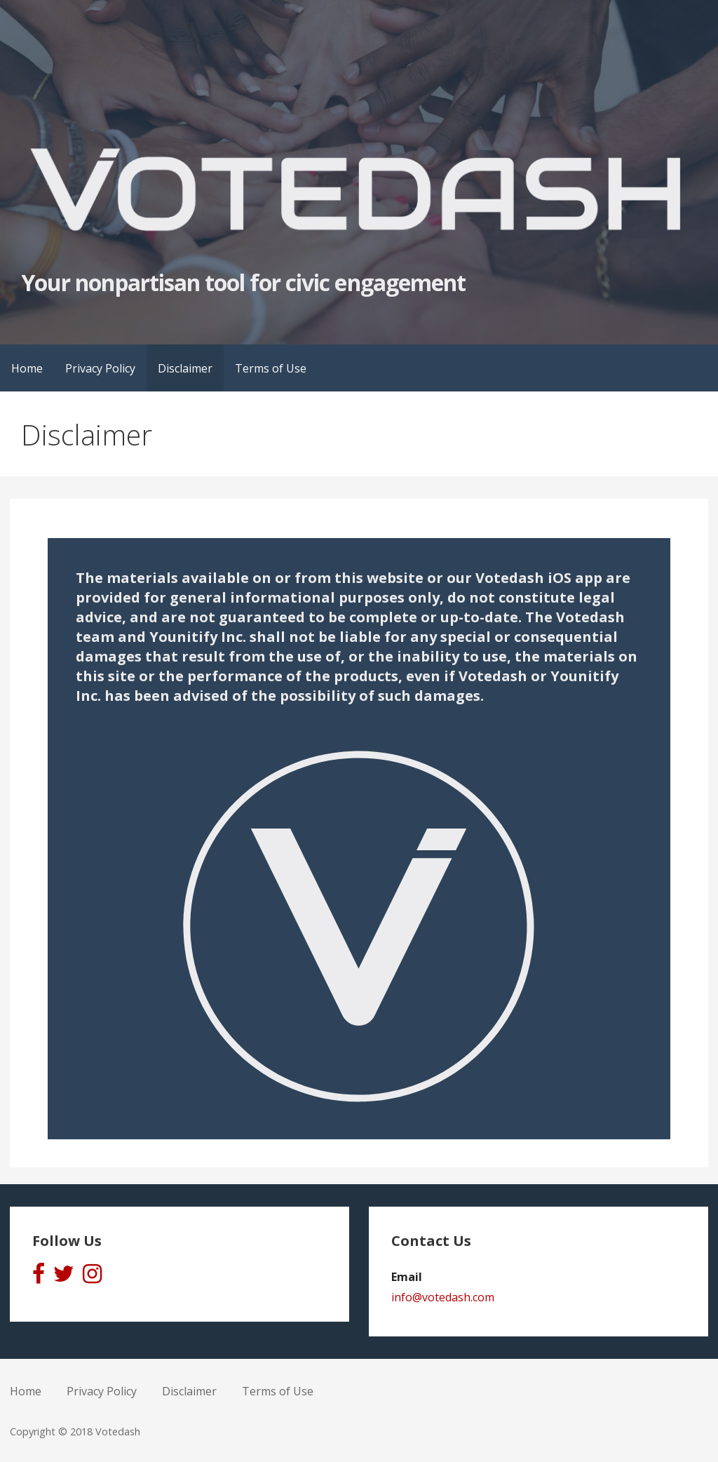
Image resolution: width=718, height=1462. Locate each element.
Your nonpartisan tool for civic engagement (243, 282)
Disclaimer (185, 368)
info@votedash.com (442, 1297)
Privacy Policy (100, 368)
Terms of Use (270, 368)
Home (27, 368)
